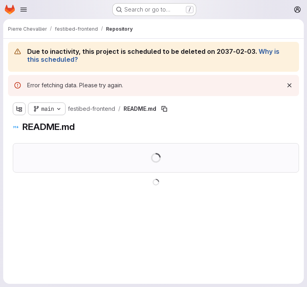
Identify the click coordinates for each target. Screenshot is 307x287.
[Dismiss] (289, 85)
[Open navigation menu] (23, 9)
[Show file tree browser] (19, 108)
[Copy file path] (164, 108)
